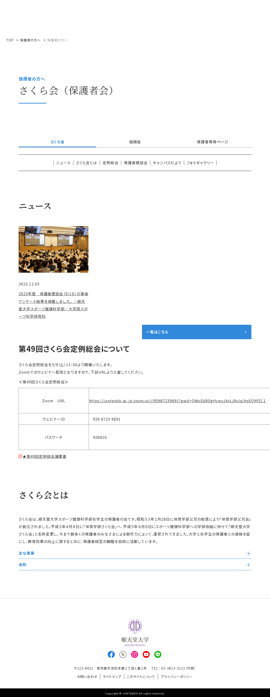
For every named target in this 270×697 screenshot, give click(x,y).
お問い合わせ (85, 676)
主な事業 (26, 553)
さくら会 (57, 141)
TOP (10, 40)
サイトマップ (111, 676)
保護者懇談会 (136, 163)
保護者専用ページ (212, 141)
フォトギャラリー (200, 163)
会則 (23, 564)
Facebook (111, 654)
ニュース (63, 163)
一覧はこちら (157, 332)
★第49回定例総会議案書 (45, 456)
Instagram (134, 654)
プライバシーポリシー (178, 676)
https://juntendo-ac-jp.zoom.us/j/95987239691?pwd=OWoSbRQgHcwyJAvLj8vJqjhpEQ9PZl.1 (179, 400)
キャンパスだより (167, 163)
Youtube (146, 654)
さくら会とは (86, 163)
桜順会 (135, 141)
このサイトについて (142, 676)
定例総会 (110, 163)
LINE (157, 654)
